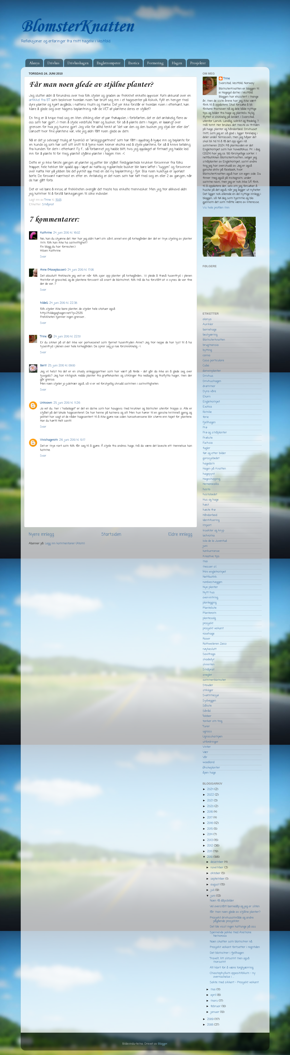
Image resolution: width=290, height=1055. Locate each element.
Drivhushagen (78, 63)
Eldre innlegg (180, 534)
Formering (155, 63)
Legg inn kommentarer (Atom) (65, 543)
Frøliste (208, 438)
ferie (206, 417)
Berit (43, 365)
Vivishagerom (49, 440)
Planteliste (210, 608)
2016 (210, 823)
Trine (43, 336)
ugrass (207, 731)
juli (213, 890)
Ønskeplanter (211, 767)
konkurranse (211, 551)
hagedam (209, 463)
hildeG (44, 303)
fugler (206, 448)
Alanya (34, 63)
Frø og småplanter (215, 432)
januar (215, 1012)
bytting (207, 350)
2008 (210, 1025)
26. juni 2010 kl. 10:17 (72, 440)
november (217, 867)
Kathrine (46, 233)
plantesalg (209, 618)
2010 (210, 857)
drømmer (209, 386)
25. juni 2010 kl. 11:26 (66, 403)
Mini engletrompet (214, 572)
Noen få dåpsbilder (222, 900)
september (218, 879)
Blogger (162, 1044)
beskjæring (210, 335)
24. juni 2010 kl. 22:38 (63, 303)
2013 (210, 840)
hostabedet (210, 494)
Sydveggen (209, 701)
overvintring (210, 597)
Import (207, 525)
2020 (210, 806)
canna (206, 355)
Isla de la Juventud (215, 541)
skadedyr (209, 659)
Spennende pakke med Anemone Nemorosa (230, 934)
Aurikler (208, 324)
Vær (205, 752)
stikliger (208, 690)
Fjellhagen (209, 422)
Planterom (209, 613)
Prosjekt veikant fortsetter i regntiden (235, 947)
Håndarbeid (210, 515)
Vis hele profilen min (216, 208)
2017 (210, 817)
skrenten (208, 664)
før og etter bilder (214, 453)
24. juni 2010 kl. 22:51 (67, 336)
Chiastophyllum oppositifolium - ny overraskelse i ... (232, 975)
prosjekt (208, 623)
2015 (210, 829)
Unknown (46, 403)
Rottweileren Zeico (214, 644)
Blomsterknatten (214, 340)
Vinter (207, 747)
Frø (205, 427)
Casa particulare (213, 360)
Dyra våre (209, 391)
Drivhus (53, 63)
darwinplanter (212, 371)
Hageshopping (211, 479)
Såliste (207, 706)
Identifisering (211, 520)
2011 (210, 851)
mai (205, 561)
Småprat (48, 204)
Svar (43, 257)
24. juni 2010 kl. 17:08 (80, 270)
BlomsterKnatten (77, 27)
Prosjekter (198, 63)
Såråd (207, 711)
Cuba (206, 365)
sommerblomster (214, 680)
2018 (210, 812)
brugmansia (211, 345)
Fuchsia (208, 443)
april (214, 995)
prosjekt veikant (213, 628)
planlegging (210, 602)
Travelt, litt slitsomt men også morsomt (229, 960)
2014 (210, 834)
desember (217, 862)
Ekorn (207, 396)
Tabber (207, 716)
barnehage (210, 330)
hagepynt (209, 474)
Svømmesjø (211, 695)
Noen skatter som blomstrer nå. (231, 941)
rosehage (208, 634)
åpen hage (209, 773)
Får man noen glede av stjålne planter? (235, 912)
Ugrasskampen (213, 736)
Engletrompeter (108, 63)
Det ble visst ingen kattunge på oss (233, 927)
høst (206, 505)
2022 (211, 795)
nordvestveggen (212, 582)
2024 (210, 789)
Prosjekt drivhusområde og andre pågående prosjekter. (232, 919)
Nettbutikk (210, 577)
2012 (210, 845)
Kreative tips (211, 556)
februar (216, 1006)
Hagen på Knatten (214, 469)
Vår (205, 757)
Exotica (133, 63)
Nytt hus (209, 592)
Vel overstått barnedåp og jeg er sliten (235, 906)
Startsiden (111, 534)
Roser (206, 639)
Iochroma (209, 535)
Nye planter (210, 587)
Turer (206, 726)
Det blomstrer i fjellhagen (227, 953)
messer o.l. (210, 567)
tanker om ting (212, 721)
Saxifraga (209, 654)
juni (205, 546)
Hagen (177, 63)
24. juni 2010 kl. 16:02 (66, 233)
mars (215, 1001)
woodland (208, 762)
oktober (216, 873)
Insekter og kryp (213, 530)
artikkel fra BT (39, 100)
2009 (210, 1019)
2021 (210, 800)
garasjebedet (211, 458)
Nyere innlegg (41, 534)
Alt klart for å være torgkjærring (231, 967)
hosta (206, 489)
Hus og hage (211, 500)
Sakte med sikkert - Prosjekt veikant (234, 982)
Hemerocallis (211, 484)
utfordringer (210, 742)
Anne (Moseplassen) (53, 270)
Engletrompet (211, 402)
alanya (207, 319)
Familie (207, 412)
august (215, 884)
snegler (207, 675)
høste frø (209, 510)
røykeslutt (210, 649)
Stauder (208, 685)
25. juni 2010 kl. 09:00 (61, 365)
